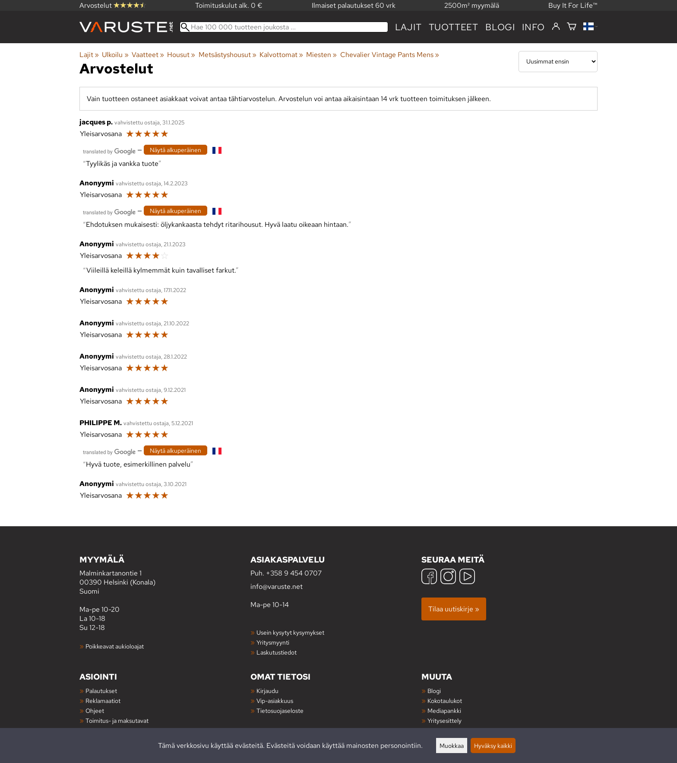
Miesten (321, 54)
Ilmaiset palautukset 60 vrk (353, 5)
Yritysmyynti (272, 642)
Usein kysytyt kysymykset (290, 632)
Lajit (408, 27)
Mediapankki (444, 710)
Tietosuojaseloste (280, 710)
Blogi (434, 691)
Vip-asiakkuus (274, 700)
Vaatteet (148, 54)
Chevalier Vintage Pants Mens (389, 54)
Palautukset (101, 691)
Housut (181, 54)
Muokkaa (452, 745)
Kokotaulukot (444, 700)
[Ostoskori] (571, 27)
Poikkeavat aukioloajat (114, 646)
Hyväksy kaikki (493, 745)
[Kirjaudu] (556, 27)
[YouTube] (467, 577)
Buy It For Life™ (573, 5)
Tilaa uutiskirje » (453, 609)
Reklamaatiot (102, 700)
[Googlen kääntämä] (109, 150)
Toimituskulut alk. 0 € (229, 5)
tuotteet (453, 27)
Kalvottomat (281, 54)
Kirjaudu (267, 691)
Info (533, 27)
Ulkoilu (115, 54)
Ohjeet (94, 710)
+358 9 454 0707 (294, 573)
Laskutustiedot (276, 652)
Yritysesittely (444, 720)
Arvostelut (112, 5)
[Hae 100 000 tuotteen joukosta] (284, 27)
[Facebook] (429, 577)
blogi (500, 27)
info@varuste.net (276, 586)
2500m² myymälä (471, 5)
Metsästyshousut (227, 54)
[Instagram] (448, 577)
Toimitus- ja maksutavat (117, 720)
